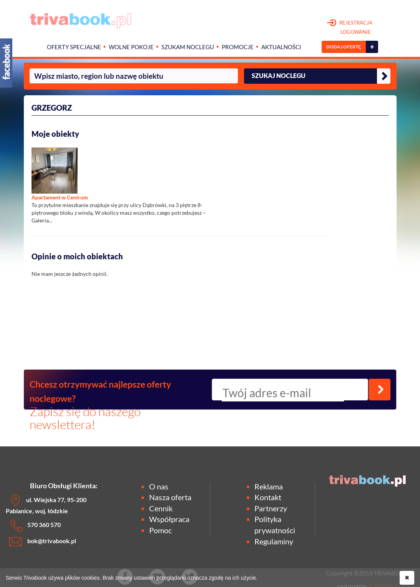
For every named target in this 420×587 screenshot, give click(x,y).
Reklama (268, 486)
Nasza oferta (170, 497)
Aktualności (281, 47)
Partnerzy (270, 508)
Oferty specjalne (74, 47)
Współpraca (169, 519)
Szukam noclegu (187, 47)
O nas (158, 486)
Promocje (238, 47)
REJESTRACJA (350, 28)
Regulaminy (273, 541)
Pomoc (160, 530)
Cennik (161, 508)
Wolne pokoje (131, 47)
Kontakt (267, 497)
